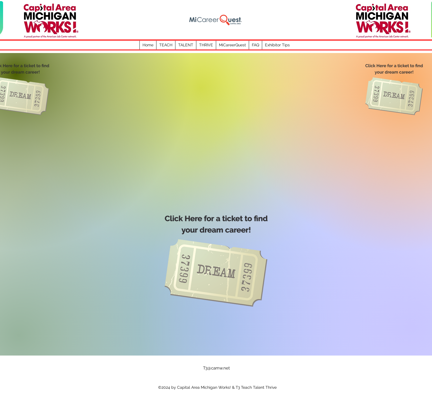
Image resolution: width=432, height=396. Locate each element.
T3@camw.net (216, 368)
